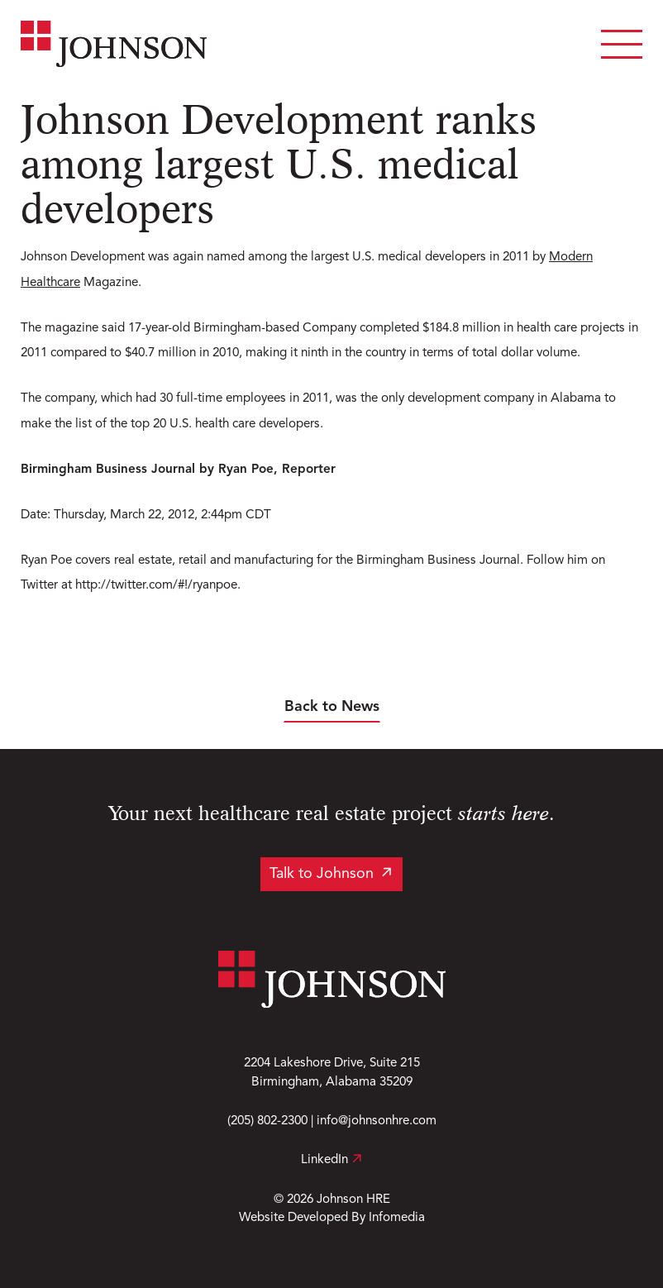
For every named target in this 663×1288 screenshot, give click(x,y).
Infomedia (397, 1217)
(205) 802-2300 (267, 1121)
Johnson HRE (353, 1199)
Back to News (331, 706)
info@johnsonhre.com (376, 1121)
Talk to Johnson (321, 873)
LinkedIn (331, 1159)
